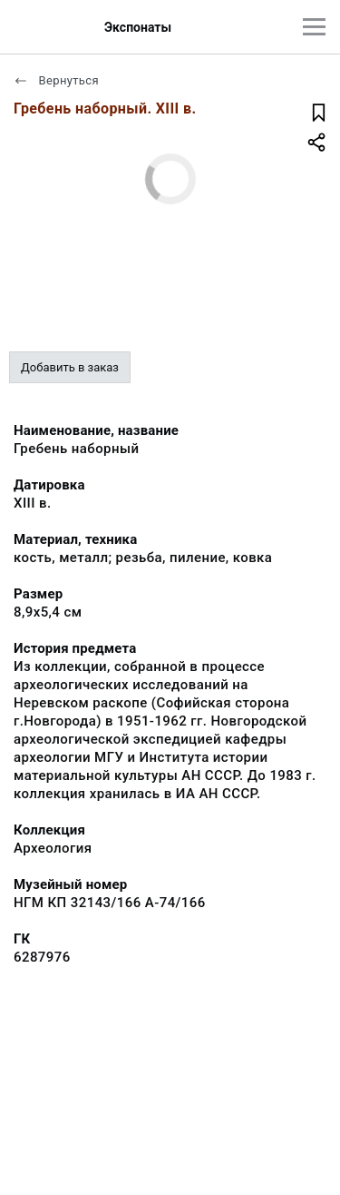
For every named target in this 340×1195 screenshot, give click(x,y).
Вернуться (56, 80)
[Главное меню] (314, 26)
